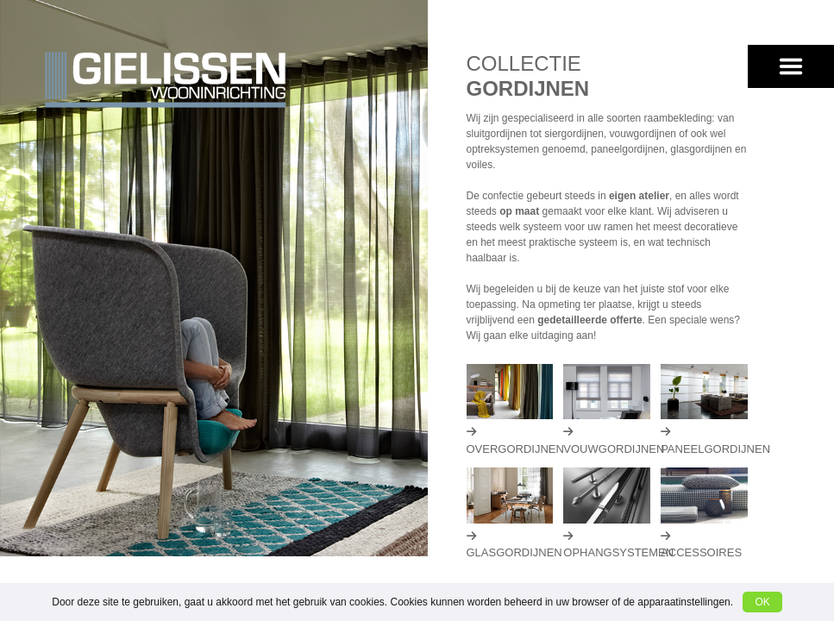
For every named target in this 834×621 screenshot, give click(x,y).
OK (762, 602)
